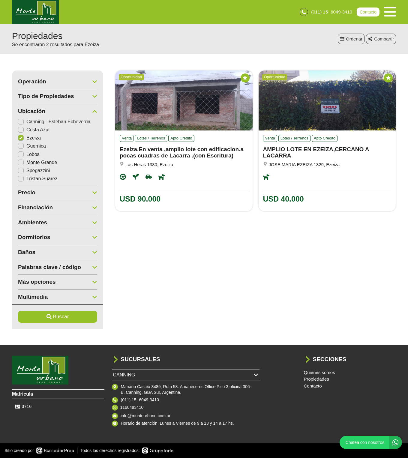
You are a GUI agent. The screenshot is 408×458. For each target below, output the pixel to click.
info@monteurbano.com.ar (146, 415)
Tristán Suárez (37, 178)
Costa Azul (33, 130)
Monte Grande (37, 162)
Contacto (368, 12)
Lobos (29, 154)
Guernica (32, 146)
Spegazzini (34, 170)
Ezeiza (29, 138)
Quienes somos (319, 372)
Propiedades (316, 379)
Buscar (57, 316)
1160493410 (132, 407)
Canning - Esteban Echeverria (54, 121)
